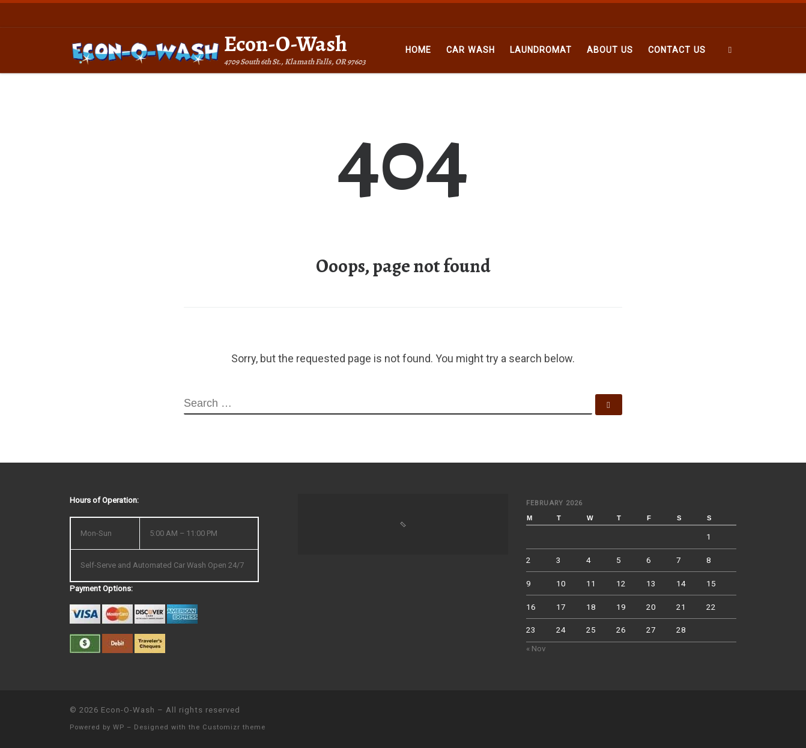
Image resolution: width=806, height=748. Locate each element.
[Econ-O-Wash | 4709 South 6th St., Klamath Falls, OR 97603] (145, 49)
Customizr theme (233, 727)
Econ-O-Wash (128, 709)
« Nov (536, 648)
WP (118, 727)
